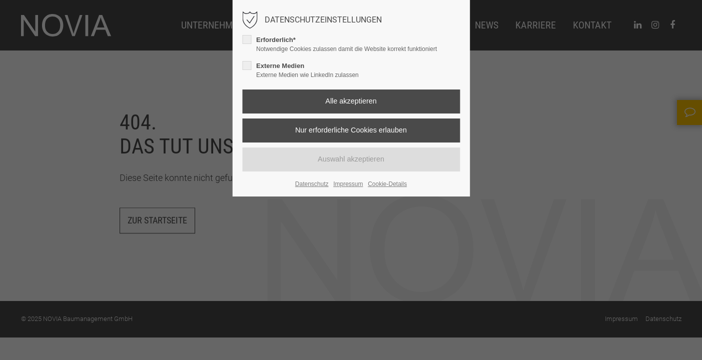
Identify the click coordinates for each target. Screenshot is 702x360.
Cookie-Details (387, 184)
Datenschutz (312, 184)
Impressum (348, 184)
